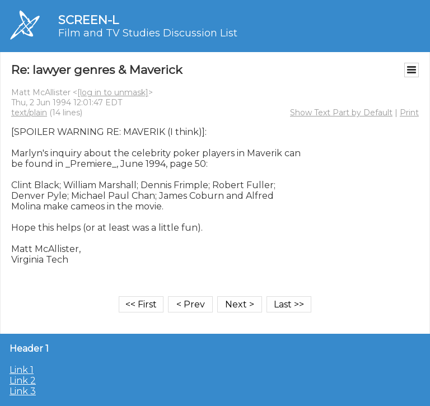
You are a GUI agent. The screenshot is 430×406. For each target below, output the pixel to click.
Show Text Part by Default (341, 113)
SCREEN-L (88, 20)
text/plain (29, 113)
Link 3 (23, 391)
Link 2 (23, 380)
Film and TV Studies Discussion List (147, 33)
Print (409, 113)
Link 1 (22, 370)
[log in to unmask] (112, 92)
